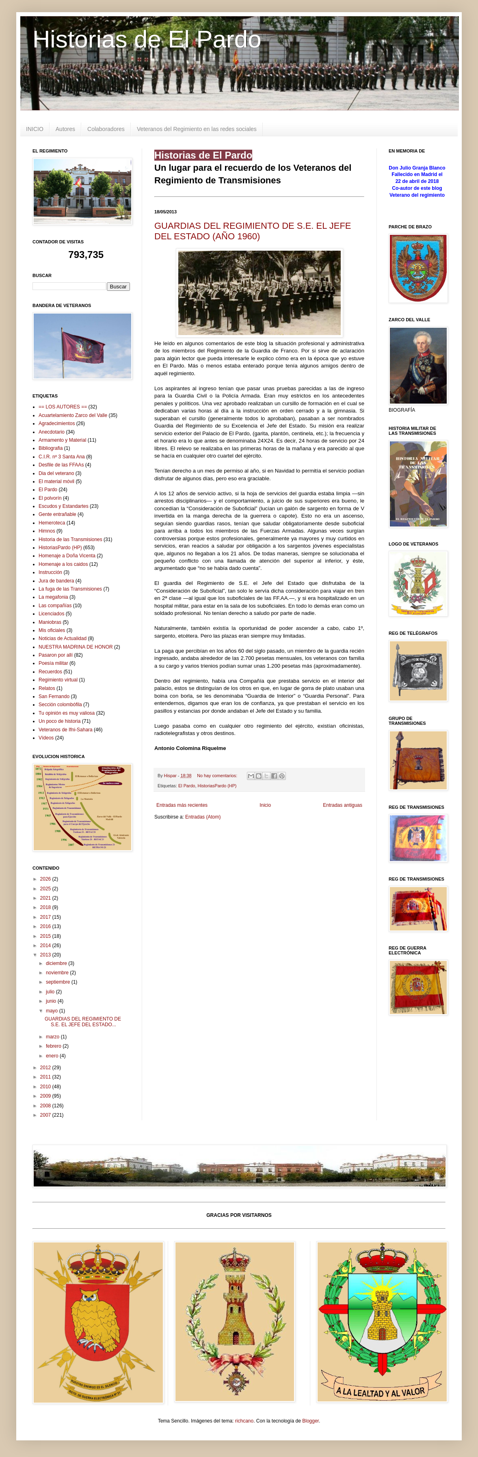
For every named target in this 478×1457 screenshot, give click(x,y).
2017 (46, 917)
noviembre (58, 973)
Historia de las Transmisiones (70, 539)
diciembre (57, 963)
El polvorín (50, 498)
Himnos (47, 531)
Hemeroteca (52, 523)
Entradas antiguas (342, 805)
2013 (46, 955)
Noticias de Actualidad (63, 638)
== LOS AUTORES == (63, 407)
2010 (46, 1087)
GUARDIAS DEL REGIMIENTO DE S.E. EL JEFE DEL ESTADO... (83, 1021)
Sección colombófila (60, 704)
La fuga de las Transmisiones (70, 589)
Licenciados (51, 614)
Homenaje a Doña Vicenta (67, 556)
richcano (244, 1421)
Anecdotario (52, 432)
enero (53, 1056)
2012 (46, 1067)
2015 (46, 936)
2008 (46, 1106)
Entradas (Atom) (203, 817)
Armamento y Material (62, 440)
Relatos (47, 688)
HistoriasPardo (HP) (216, 785)
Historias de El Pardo (147, 39)
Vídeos (46, 738)
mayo (52, 1011)
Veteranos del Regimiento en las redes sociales (197, 129)
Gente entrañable (57, 514)
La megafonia (53, 597)
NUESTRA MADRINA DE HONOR (76, 647)
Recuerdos (50, 672)
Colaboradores (106, 129)
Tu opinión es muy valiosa (67, 713)
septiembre (58, 982)
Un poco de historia (59, 721)
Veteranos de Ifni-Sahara (66, 730)
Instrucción (50, 572)
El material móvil (56, 481)
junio (52, 1001)
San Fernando (54, 696)
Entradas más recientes (182, 805)
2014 (46, 945)
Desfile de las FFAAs (61, 465)
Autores (65, 129)
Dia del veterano (56, 473)
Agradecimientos (57, 423)
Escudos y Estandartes (64, 506)
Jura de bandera (56, 581)
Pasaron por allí (56, 655)
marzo (53, 1037)
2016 (46, 926)
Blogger (310, 1421)
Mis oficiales (52, 630)
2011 (46, 1077)
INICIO (34, 129)
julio (51, 992)
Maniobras (50, 622)
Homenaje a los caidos (63, 564)
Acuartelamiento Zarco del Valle (73, 415)
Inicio (265, 805)
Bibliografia (51, 448)
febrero (54, 1046)
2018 (46, 907)
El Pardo (186, 785)
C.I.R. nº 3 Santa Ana (62, 457)
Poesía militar (53, 663)
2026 (46, 879)
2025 (46, 889)
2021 (46, 898)
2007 (46, 1115)
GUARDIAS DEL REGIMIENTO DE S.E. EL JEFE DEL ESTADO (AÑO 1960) (252, 231)
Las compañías (55, 605)
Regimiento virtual (58, 680)
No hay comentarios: (217, 775)
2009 (46, 1096)
